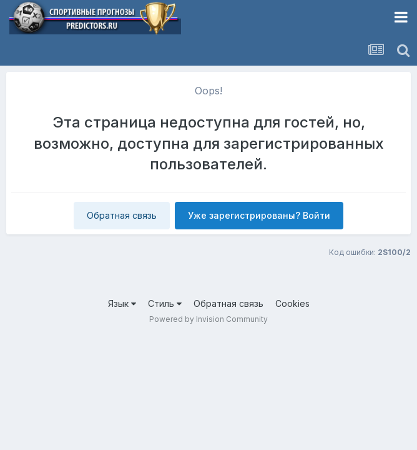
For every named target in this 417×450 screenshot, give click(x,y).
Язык (122, 303)
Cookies (292, 303)
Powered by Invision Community (208, 319)
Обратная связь (122, 215)
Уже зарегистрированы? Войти (259, 215)
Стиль (165, 303)
